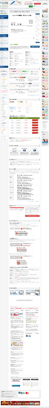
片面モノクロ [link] (2, 25)
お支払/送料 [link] (2, 106)
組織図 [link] (2, 133)
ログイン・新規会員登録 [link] (4, 117)
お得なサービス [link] (3, 120)
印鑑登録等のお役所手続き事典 (45, 125)
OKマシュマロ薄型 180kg (12, 111)
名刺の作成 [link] (2, 98)
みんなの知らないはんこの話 (45, 129)
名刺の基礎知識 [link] (3, 101)
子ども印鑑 (41, 6)
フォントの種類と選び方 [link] (4, 88)
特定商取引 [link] (2, 109)
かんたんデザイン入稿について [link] (4, 93)
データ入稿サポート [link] (3, 81)
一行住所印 (38, 6)
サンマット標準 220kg (19, 107)
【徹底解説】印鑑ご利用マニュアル (45, 127)
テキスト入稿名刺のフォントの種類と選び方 (34, 201)
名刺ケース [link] (2, 68)
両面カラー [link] (2, 20)
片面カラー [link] (2, 23)
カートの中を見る (37, 3)
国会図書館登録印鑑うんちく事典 (45, 123)
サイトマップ (43, 0)
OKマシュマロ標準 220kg (12, 107)
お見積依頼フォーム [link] (3, 125)
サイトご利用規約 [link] (3, 112)
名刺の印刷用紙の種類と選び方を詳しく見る (34, 95)
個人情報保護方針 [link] (3, 113)
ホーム (47, 0)
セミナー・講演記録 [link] (3, 139)
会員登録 (31, 208)
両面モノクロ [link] (2, 29)
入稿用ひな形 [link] (2, 83)
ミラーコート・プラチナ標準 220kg (28, 108)
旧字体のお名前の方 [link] (3, 76)
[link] (4, 17)
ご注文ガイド (35, 0)
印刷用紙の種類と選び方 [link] (4, 75)
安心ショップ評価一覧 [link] (3, 136)
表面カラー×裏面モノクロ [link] (4, 40)
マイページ (39, 0)
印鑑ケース (35, 6)
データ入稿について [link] (3, 80)
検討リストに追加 (35, 46)
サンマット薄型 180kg (19, 111)
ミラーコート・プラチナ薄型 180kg (28, 111)
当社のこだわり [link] (3, 130)
